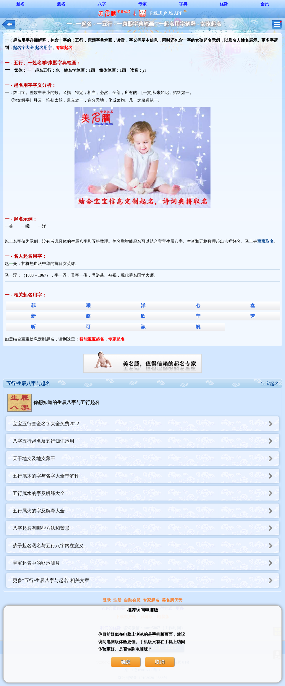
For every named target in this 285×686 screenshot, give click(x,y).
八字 (102, 4)
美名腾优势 (172, 600)
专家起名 (151, 600)
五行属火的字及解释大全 (146, 510)
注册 (117, 600)
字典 (183, 4)
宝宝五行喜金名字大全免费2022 (146, 423)
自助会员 (132, 600)
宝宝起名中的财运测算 (146, 563)
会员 (264, 4)
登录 (107, 600)
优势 (224, 4)
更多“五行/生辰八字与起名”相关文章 (146, 580)
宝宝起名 (270, 383)
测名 (61, 4)
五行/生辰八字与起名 (28, 383)
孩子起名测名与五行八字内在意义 (146, 545)
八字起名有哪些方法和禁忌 (146, 528)
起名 (20, 4)
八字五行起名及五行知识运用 (146, 441)
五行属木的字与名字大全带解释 (146, 476)
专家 (142, 4)
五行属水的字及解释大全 (146, 493)
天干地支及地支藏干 (146, 458)
